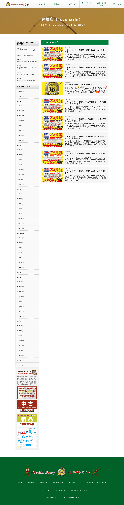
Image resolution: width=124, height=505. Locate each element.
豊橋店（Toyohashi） (62, 19)
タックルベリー (17, 4)
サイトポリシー (61, 490)
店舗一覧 (42, 4)
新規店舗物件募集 (102, 4)
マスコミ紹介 (71, 482)
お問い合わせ (117, 4)
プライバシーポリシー (44, 490)
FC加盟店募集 (87, 4)
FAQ (81, 482)
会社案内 (57, 4)
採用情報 (72, 4)
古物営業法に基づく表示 (78, 490)
